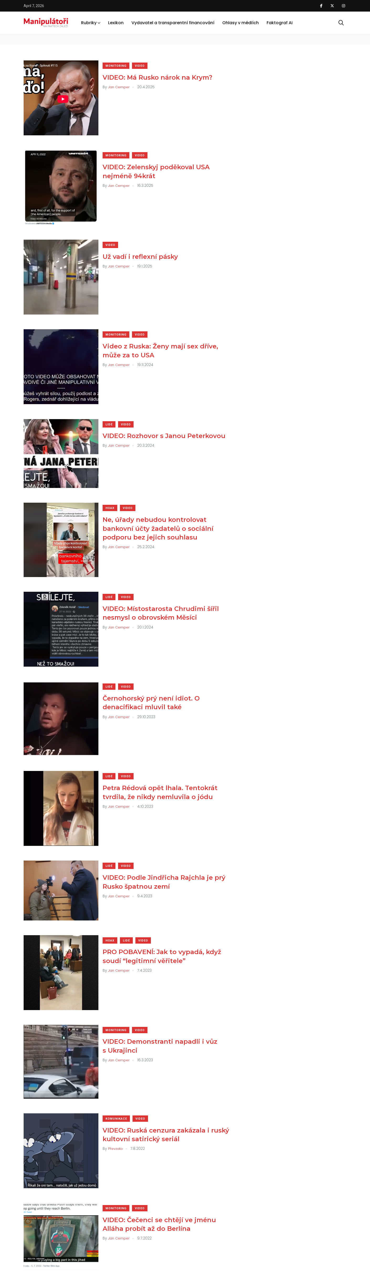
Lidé (112, 409)
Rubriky (89, 23)
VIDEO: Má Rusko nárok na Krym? (161, 77)
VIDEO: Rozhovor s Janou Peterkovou (167, 421)
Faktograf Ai (280, 23)
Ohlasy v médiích (240, 23)
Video (143, 66)
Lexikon (116, 23)
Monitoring (119, 66)
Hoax (113, 489)
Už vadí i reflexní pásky (144, 249)
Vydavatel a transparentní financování (172, 23)
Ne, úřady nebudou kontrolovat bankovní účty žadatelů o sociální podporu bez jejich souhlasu (161, 509)
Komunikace (120, 1074)
